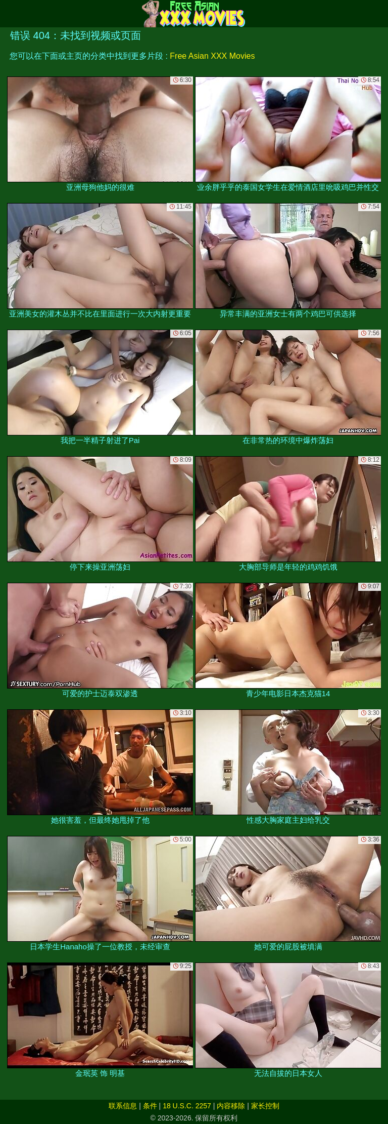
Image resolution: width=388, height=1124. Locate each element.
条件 (150, 1106)
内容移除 (231, 1106)
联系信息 (123, 1106)
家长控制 (265, 1106)
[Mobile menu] (9, 14)
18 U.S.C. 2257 (187, 1106)
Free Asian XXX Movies (212, 56)
